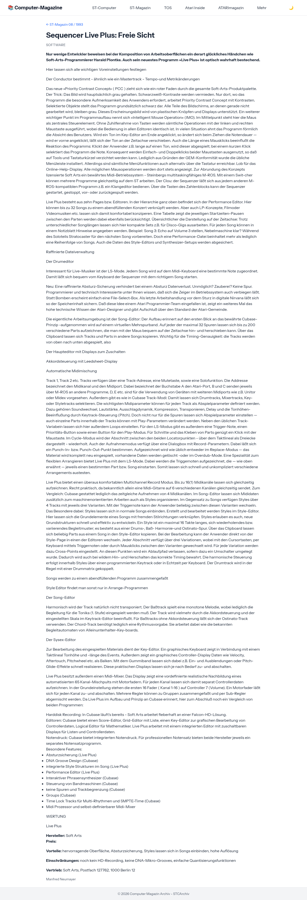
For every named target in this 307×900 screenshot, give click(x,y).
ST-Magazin (140, 7)
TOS (168, 7)
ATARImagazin (231, 7)
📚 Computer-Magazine (35, 8)
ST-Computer (104, 7)
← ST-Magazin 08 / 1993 (64, 24)
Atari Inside (195, 7)
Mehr (261, 7)
